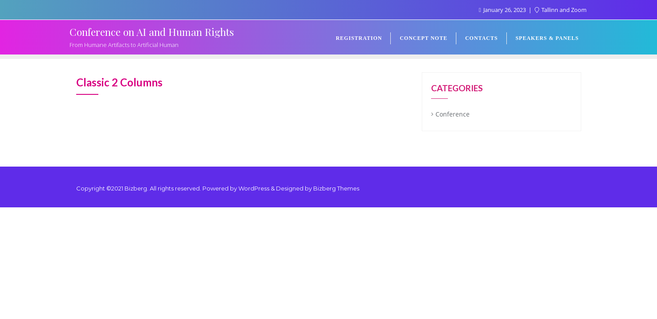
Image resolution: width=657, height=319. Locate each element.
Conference (452, 114)
